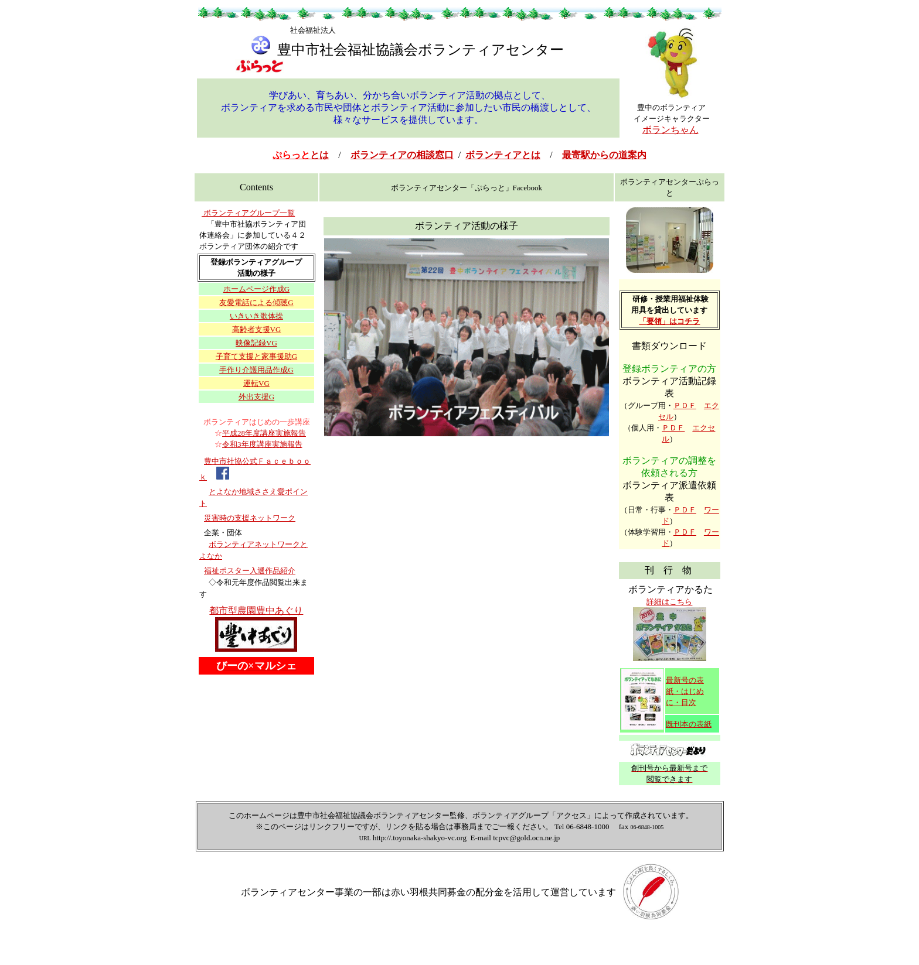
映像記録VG (256, 342)
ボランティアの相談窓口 (402, 155)
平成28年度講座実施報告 (264, 433)
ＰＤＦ (684, 405)
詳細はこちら (669, 601)
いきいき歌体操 (256, 316)
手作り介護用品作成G (256, 369)
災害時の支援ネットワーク (249, 518)
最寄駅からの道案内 (604, 155)
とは (301, 155)
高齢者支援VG (256, 329)
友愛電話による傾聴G (256, 302)
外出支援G (256, 396)
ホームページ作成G (256, 289)
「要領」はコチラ (669, 321)
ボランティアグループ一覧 (248, 212)
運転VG (256, 383)
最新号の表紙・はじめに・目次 (685, 691)
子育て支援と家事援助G (256, 356)
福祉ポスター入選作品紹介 (249, 570)
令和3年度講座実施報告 (262, 444)
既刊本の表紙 (689, 724)
